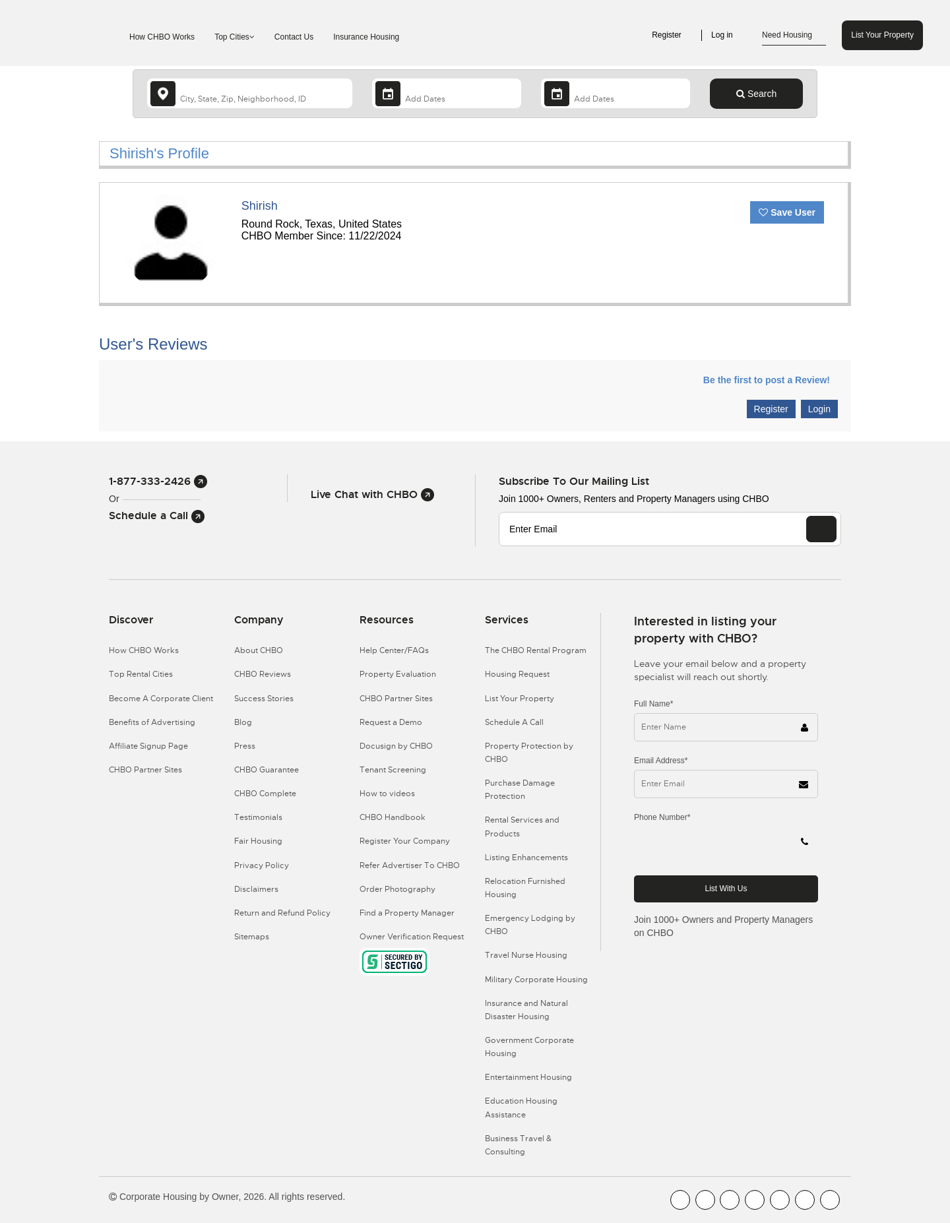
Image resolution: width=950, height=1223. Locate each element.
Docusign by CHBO (396, 746)
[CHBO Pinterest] (805, 1200)
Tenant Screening (393, 770)
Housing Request (517, 674)
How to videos (387, 793)
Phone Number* (662, 817)
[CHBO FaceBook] (680, 1200)
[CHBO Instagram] (755, 1200)
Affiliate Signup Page (148, 746)
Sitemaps (251, 936)
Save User (787, 212)
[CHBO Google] (830, 1200)
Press (244, 746)
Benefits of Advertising (152, 722)
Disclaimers (256, 889)
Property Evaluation (398, 674)
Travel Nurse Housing (526, 955)
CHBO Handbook (393, 817)
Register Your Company (405, 841)
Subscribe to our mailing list (574, 481)
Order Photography (397, 889)
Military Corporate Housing (536, 979)
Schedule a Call (157, 515)
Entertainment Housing (528, 1077)
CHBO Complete (265, 793)
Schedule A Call (514, 722)
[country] (249, 93)
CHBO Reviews (262, 674)
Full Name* (653, 703)
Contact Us (293, 37)
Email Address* (660, 760)
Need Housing (794, 36)
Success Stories (264, 698)
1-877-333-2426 (158, 481)
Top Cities (234, 37)
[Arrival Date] (446, 93)
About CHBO (258, 650)
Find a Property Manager (407, 913)
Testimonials (258, 817)
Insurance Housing (366, 37)
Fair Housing (258, 841)
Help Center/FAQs (394, 650)
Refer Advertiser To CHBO (410, 865)
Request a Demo (391, 722)
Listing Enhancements (526, 857)
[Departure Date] (615, 93)
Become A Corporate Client (161, 698)
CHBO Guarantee (266, 770)
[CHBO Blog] (730, 1200)
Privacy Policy (261, 865)
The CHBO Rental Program (535, 650)
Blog (243, 722)
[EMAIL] (821, 529)
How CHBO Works (162, 37)
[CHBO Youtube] (705, 1200)
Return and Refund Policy (282, 913)
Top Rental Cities (141, 674)
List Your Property (882, 35)
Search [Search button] (756, 93)
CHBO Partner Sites (145, 770)
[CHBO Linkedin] (780, 1200)
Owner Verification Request (412, 936)
